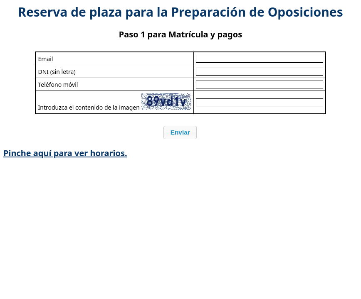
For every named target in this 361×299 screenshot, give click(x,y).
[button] (180, 132)
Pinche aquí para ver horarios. (65, 153)
